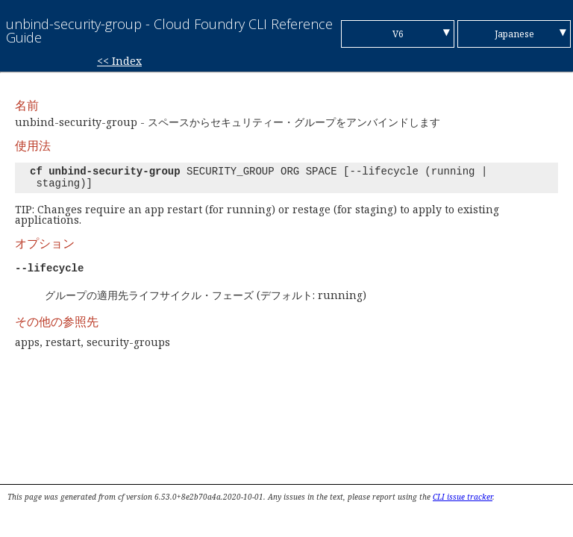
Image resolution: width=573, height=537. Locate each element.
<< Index (119, 61)
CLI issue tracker (462, 497)
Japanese (514, 34)
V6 (398, 34)
